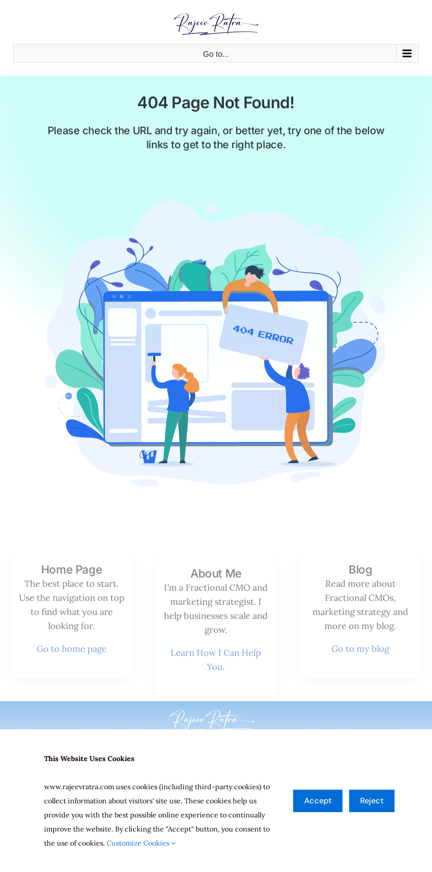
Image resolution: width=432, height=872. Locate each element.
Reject (372, 800)
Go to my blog (363, 648)
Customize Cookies (141, 843)
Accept (317, 800)
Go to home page (69, 648)
